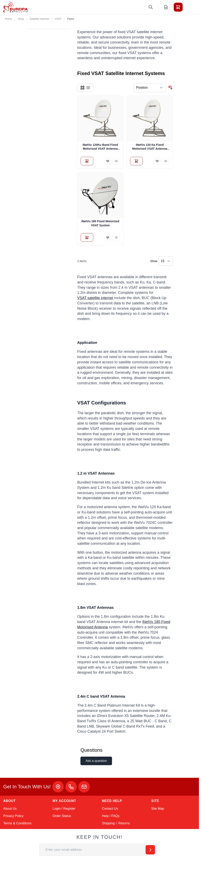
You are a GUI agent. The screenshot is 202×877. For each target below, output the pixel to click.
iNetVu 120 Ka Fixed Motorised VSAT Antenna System (149, 147)
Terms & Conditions (17, 823)
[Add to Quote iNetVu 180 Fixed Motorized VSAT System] (87, 237)
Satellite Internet (39, 18)
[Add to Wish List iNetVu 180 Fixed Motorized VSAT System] (107, 237)
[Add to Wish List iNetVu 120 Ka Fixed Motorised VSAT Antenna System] (157, 161)
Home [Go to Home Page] (8, 18)
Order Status (62, 816)
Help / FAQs (111, 816)
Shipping (108, 823)
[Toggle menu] (189, 7)
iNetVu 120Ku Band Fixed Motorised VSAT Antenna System (100, 147)
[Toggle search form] (151, 7)
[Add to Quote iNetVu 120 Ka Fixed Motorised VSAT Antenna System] (136, 161)
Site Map (157, 808)
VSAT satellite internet (95, 298)
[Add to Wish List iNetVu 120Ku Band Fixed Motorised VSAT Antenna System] (107, 161)
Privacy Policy (13, 816)
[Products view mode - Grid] (82, 87)
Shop (21, 18)
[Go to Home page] (15, 7)
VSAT (58, 18)
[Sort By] (150, 87)
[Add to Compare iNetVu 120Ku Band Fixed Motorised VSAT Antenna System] (116, 161)
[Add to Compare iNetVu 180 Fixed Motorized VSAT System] (116, 237)
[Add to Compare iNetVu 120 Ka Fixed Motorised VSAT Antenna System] (165, 161)
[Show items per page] (165, 261)
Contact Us (110, 808)
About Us (10, 808)
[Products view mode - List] (88, 87)
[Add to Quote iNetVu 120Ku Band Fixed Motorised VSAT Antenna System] (87, 161)
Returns (124, 823)
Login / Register (64, 808)
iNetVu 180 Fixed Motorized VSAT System (100, 223)
